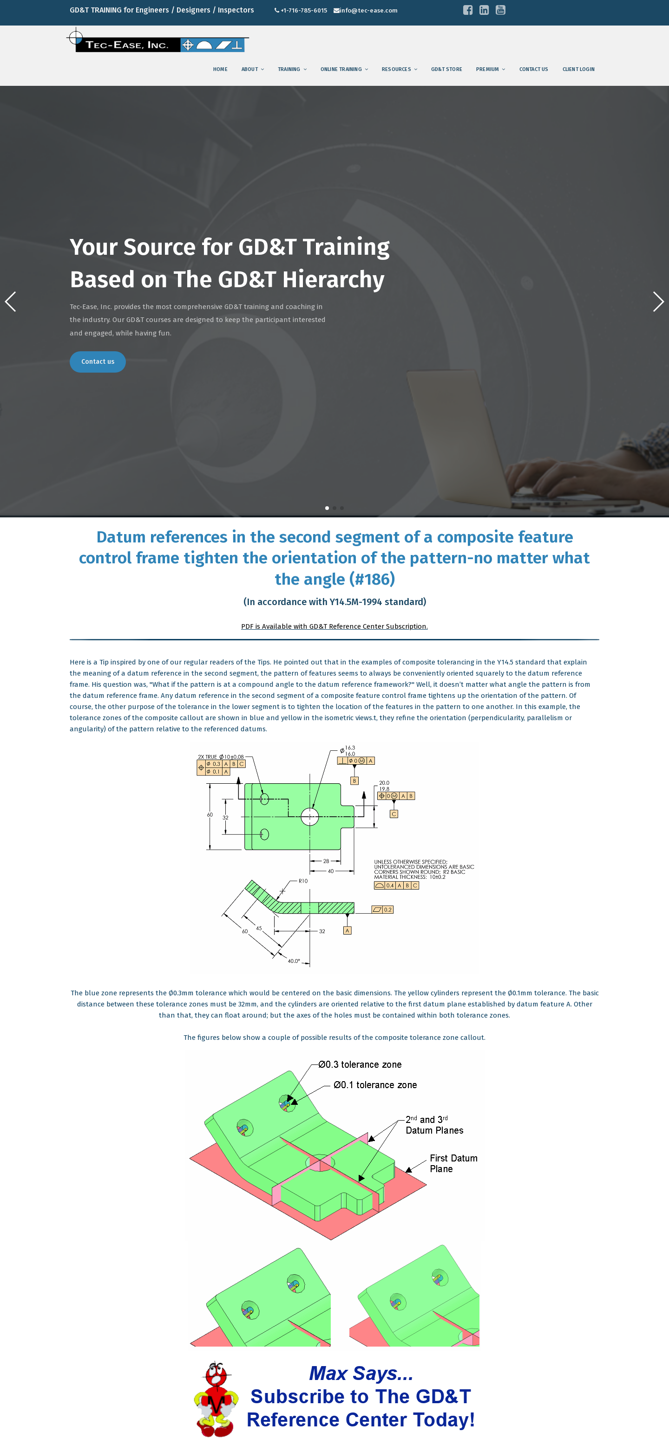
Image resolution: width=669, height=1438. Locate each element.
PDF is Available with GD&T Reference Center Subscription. (334, 626)
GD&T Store (446, 69)
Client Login (579, 69)
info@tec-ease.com (369, 10)
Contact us (534, 69)
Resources (396, 69)
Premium (487, 69)
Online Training (341, 69)
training (289, 69)
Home (220, 69)
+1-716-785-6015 (304, 10)
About (250, 69)
